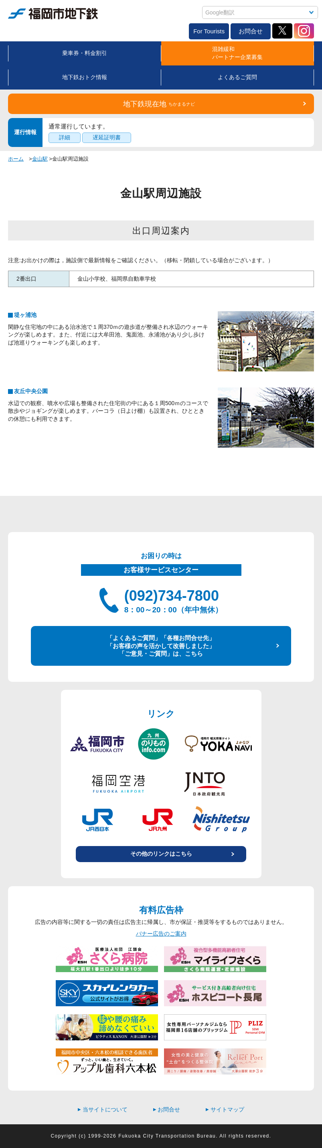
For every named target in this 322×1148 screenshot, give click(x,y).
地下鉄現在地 (159, 104)
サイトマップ (225, 1109)
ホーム (16, 159)
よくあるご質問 (237, 77)
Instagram (304, 31)
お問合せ (251, 31)
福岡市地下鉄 (53, 13)
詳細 (64, 137)
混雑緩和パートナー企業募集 (237, 53)
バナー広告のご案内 (161, 933)
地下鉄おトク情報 (84, 77)
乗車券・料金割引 (84, 53)
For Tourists (209, 31)
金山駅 (40, 159)
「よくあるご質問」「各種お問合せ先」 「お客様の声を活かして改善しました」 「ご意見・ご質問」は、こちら (161, 645)
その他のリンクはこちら (161, 853)
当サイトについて (103, 1109)
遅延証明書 (107, 137)
